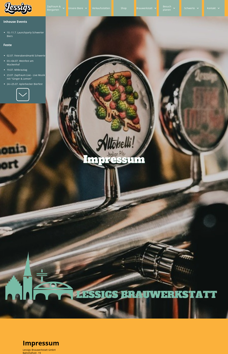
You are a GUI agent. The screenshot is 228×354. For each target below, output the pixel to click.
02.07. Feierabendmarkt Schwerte (26, 55)
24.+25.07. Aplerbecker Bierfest (25, 84)
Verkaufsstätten (101, 8)
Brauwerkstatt (144, 8)
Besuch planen (167, 8)
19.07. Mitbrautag (17, 69)
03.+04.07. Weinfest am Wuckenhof (20, 62)
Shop (124, 8)
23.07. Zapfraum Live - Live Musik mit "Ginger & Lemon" (26, 76)
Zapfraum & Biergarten (54, 8)
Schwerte (189, 8)
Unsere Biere (75, 8)
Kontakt (211, 8)
